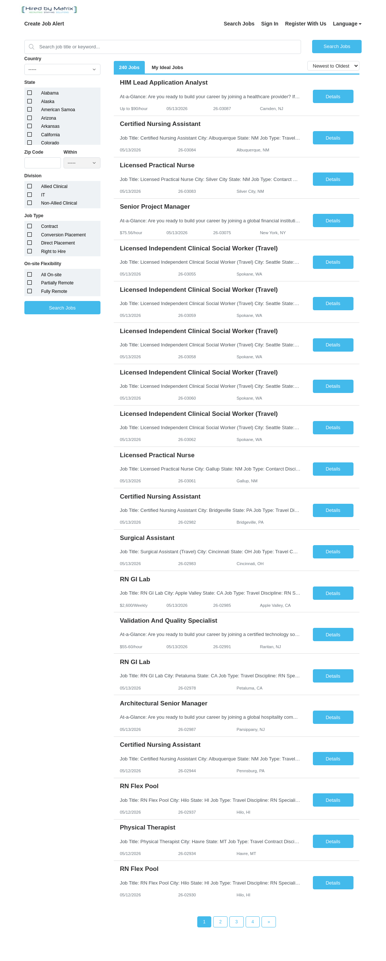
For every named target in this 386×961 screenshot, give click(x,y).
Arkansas (50, 126)
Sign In (270, 24)
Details (333, 96)
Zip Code (33, 152)
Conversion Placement (63, 234)
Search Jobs (239, 24)
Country (32, 58)
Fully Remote (54, 291)
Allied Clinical (54, 186)
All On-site (51, 274)
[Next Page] (269, 921)
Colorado (50, 143)
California (50, 134)
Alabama (49, 93)
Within (70, 152)
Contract (49, 226)
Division (33, 175)
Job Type (34, 215)
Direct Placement (58, 243)
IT (43, 195)
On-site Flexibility (42, 263)
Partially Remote (57, 282)
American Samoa (58, 109)
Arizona (48, 118)
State (29, 82)
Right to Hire (53, 251)
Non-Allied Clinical (59, 203)
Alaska (47, 101)
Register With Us (306, 24)
